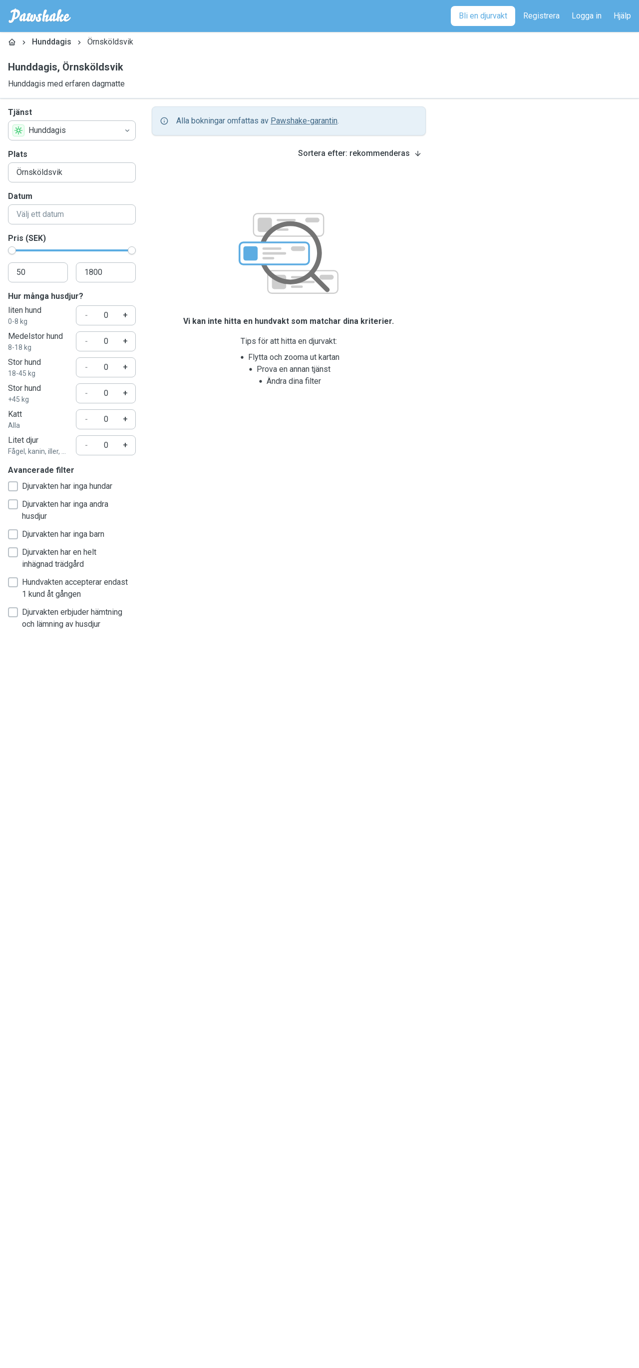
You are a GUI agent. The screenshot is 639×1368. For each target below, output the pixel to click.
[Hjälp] (622, 16)
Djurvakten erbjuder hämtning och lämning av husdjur (65, 618)
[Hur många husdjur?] (105, 315)
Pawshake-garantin (304, 120)
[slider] (12, 250)
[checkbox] (13, 486)
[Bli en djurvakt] (483, 16)
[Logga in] (587, 16)
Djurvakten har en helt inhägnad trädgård (52, 558)
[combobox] (72, 130)
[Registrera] (541, 16)
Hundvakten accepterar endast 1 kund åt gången (68, 588)
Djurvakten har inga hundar (60, 486)
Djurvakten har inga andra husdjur (58, 510)
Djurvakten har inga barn (56, 534)
